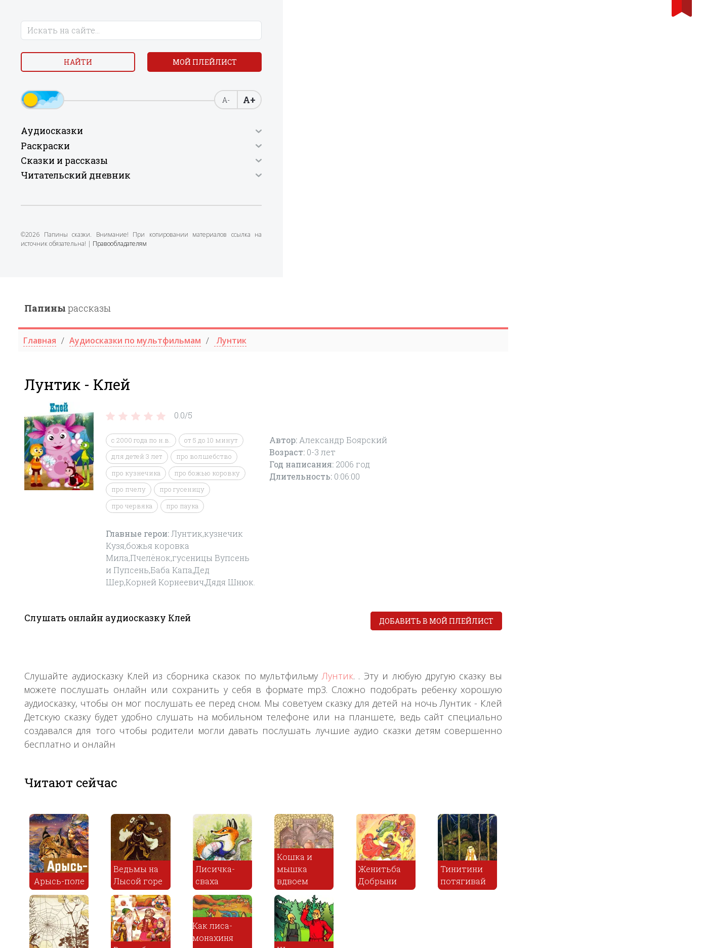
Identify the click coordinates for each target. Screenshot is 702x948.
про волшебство (379, 179)
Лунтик (512, 398)
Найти (87, 65)
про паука (358, 228)
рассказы (243, 31)
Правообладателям (123, 275)
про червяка (307, 228)
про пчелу (304, 212)
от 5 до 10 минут (387, 162)
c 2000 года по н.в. (316, 162)
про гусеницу (357, 212)
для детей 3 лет (312, 179)
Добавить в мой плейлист (612, 344)
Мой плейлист (88, 89)
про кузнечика (311, 195)
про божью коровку (383, 195)
